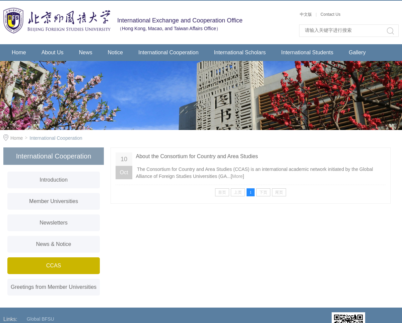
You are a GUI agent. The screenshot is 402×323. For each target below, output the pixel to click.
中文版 (306, 14)
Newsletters (54, 222)
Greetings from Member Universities (53, 287)
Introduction (54, 180)
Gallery (357, 52)
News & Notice (53, 244)
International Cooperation (168, 52)
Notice (115, 52)
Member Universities (53, 201)
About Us (53, 52)
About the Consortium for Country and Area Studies (197, 156)
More (237, 176)
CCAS (53, 265)
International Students (307, 52)
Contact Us (330, 14)
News (85, 52)
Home (19, 52)
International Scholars (240, 52)
